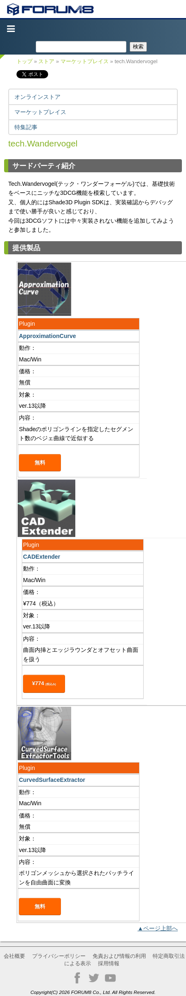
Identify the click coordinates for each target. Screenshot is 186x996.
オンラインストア (37, 97)
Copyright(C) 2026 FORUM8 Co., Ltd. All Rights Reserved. (93, 992)
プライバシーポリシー (59, 956)
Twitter (94, 978)
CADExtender (41, 556)
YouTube (110, 978)
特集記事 (25, 127)
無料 (40, 462)
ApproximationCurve (47, 336)
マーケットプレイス (84, 61)
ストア (46, 61)
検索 (138, 46)
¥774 (44, 683)
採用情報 (108, 963)
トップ (24, 61)
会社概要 (14, 956)
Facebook (77, 978)
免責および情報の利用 (119, 956)
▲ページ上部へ (157, 928)
